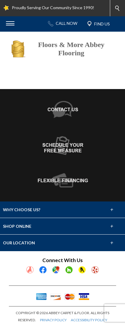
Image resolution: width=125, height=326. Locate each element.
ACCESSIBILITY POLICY (89, 320)
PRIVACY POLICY (53, 320)
